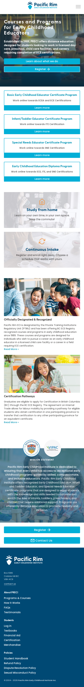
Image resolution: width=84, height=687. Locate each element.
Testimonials (12, 612)
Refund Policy (12, 663)
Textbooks (10, 630)
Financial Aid (12, 635)
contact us (10, 583)
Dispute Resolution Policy (20, 668)
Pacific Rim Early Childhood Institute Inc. (37, 680)
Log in (7, 626)
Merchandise (12, 645)
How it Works (12, 603)
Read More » (11, 349)
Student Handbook (16, 658)
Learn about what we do (42, 61)
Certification (12, 640)
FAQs (7, 607)
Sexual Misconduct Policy (20, 672)
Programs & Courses (17, 598)
